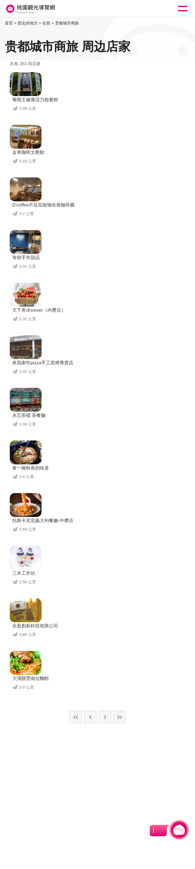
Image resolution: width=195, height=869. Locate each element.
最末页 (119, 717)
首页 (9, 23)
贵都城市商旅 (67, 23)
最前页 (75, 717)
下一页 (105, 717)
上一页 (90, 717)
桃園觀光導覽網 (30, 8)
